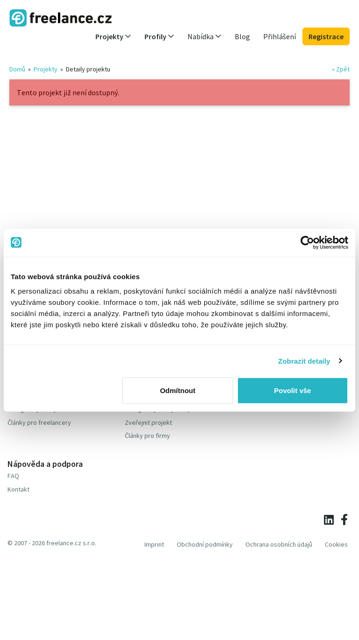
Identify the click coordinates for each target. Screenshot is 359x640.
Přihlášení (279, 36)
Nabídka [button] (204, 36)
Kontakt (18, 489)
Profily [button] (159, 36)
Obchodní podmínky (205, 544)
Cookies (336, 544)
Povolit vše (292, 390)
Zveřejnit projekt (148, 422)
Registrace (326, 36)
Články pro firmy (147, 435)
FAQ (13, 475)
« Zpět (341, 69)
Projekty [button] (113, 36)
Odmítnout (177, 390)
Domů (17, 69)
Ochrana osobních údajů (278, 544)
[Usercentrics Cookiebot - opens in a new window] (307, 242)
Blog (242, 36)
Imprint (154, 544)
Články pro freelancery (39, 422)
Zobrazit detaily (304, 361)
